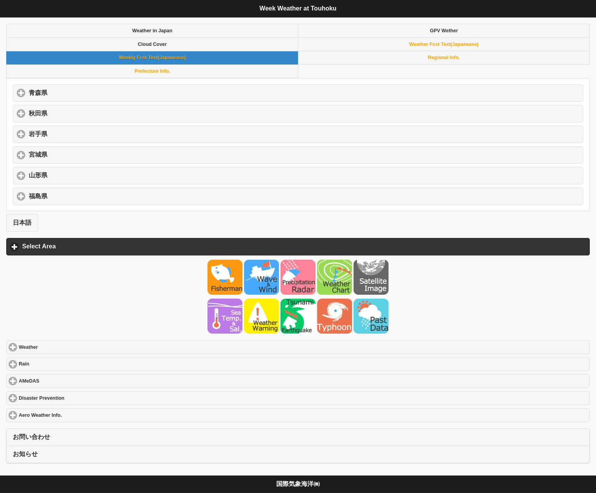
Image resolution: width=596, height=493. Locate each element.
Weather (56, 347)
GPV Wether (444, 30)
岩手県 (74, 133)
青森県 (74, 92)
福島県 (74, 195)
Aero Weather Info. (69, 415)
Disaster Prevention (70, 398)
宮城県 (74, 154)
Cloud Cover (152, 44)
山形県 (74, 174)
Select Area (75, 246)
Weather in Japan (152, 30)
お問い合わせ (31, 437)
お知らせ (25, 454)
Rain (52, 364)
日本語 (22, 222)
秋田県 (74, 113)
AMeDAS (57, 381)
